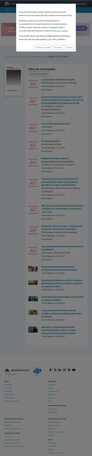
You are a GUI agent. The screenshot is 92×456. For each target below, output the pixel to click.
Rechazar (58, 47)
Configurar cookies (43, 47)
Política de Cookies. (60, 30)
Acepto (69, 47)
